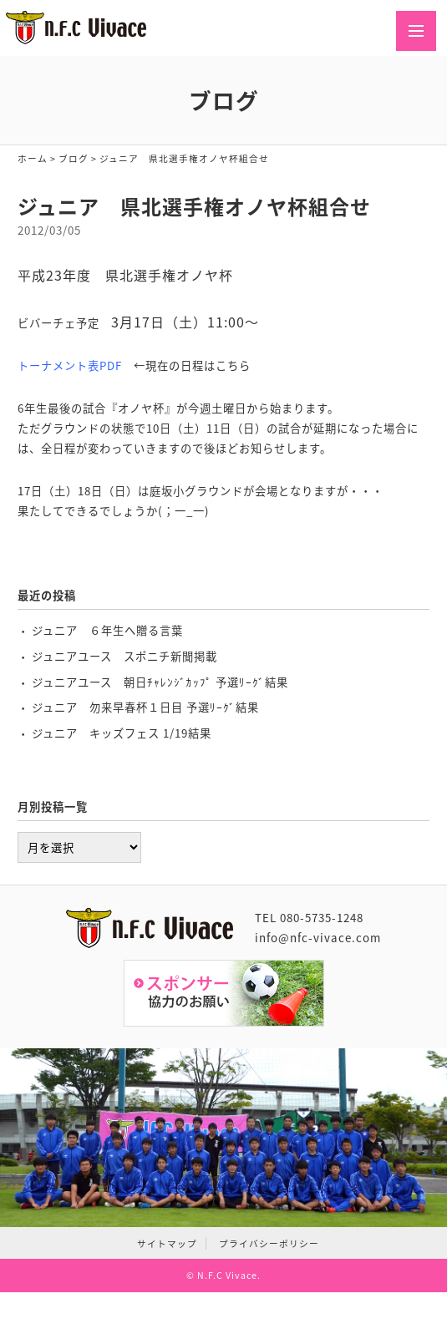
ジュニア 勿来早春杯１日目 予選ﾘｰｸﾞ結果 (145, 707)
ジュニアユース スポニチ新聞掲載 (124, 656)
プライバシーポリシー (269, 1243)
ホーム (33, 158)
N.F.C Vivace (227, 1275)
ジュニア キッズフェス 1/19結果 (121, 733)
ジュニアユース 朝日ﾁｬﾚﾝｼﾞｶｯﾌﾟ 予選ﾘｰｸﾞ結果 (160, 682)
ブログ (73, 158)
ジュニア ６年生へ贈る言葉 (107, 630)
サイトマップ (167, 1243)
